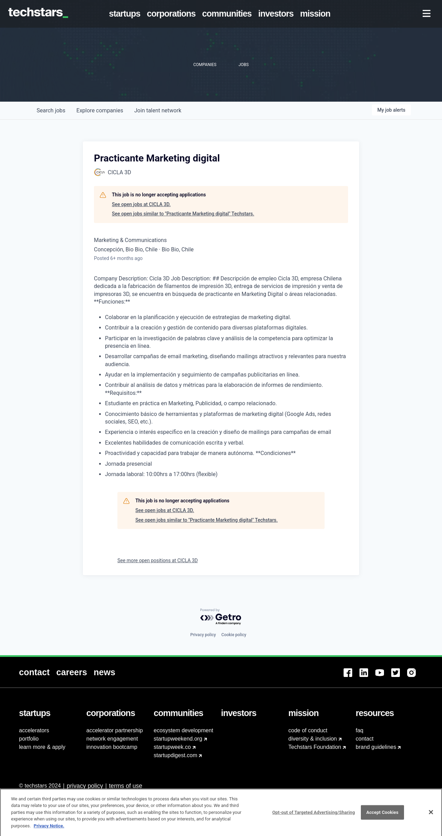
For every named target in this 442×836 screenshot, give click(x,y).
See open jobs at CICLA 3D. (141, 204)
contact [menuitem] (365, 739)
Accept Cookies (382, 816)
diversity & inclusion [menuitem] (312, 739)
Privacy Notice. (49, 830)
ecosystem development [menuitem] (183, 730)
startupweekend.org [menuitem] (178, 739)
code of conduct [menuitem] (307, 730)
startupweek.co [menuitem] (172, 747)
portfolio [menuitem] (29, 739)
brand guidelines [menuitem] (376, 747)
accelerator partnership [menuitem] (114, 730)
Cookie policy (233, 634)
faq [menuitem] (359, 730)
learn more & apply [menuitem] (42, 747)
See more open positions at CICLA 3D (157, 560)
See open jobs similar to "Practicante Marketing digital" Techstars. (183, 213)
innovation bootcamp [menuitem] (111, 747)
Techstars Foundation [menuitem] (314, 747)
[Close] (431, 817)
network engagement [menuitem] (112, 739)
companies (99, 110)
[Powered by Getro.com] (221, 617)
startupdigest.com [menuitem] (175, 755)
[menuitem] (126, 14)
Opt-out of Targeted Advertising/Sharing (313, 816)
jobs (51, 110)
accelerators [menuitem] (34, 730)
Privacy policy (203, 634)
